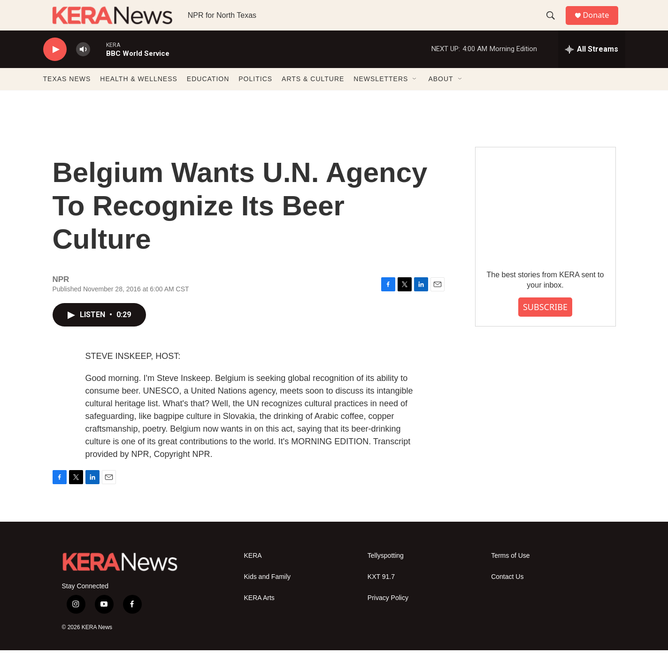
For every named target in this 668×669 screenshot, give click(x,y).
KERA (253, 574)
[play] (54, 68)
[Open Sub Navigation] (415, 97)
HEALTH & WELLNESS (138, 97)
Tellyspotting (386, 574)
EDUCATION (208, 97)
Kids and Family (267, 595)
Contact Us (507, 595)
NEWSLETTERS (380, 97)
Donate (601, 25)
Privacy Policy (388, 616)
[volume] (83, 68)
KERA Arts (259, 616)
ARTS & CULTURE (313, 97)
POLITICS (255, 97)
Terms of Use (510, 574)
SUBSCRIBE (545, 325)
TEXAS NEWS (67, 97)
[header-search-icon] (554, 25)
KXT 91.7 (381, 595)
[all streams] (591, 68)
